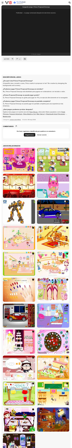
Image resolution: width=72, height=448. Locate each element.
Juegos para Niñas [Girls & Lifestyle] (15, 119)
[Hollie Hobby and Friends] (19, 393)
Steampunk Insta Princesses (55, 114)
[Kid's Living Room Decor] (53, 238)
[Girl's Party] (53, 264)
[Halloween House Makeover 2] (53, 419)
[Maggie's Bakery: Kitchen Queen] (19, 368)
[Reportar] (18, 59)
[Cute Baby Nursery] (53, 186)
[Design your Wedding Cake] (19, 342)
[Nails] (19, 290)
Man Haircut (40, 114)
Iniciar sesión (42, 135)
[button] (7, 116)
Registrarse (29, 135)
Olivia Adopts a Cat (29, 114)
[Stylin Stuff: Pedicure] (53, 290)
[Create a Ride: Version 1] (53, 212)
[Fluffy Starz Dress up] (19, 160)
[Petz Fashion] (19, 186)
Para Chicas (33, 112)
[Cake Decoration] (53, 342)
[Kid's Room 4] (19, 238)
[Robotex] (19, 212)
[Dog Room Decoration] (53, 368)
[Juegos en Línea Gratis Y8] (8, 2)
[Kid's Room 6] (19, 264)
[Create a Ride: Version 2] (19, 316)
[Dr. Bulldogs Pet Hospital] (53, 160)
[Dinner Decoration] (19, 419)
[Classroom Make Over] (53, 393)
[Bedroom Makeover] (53, 316)
